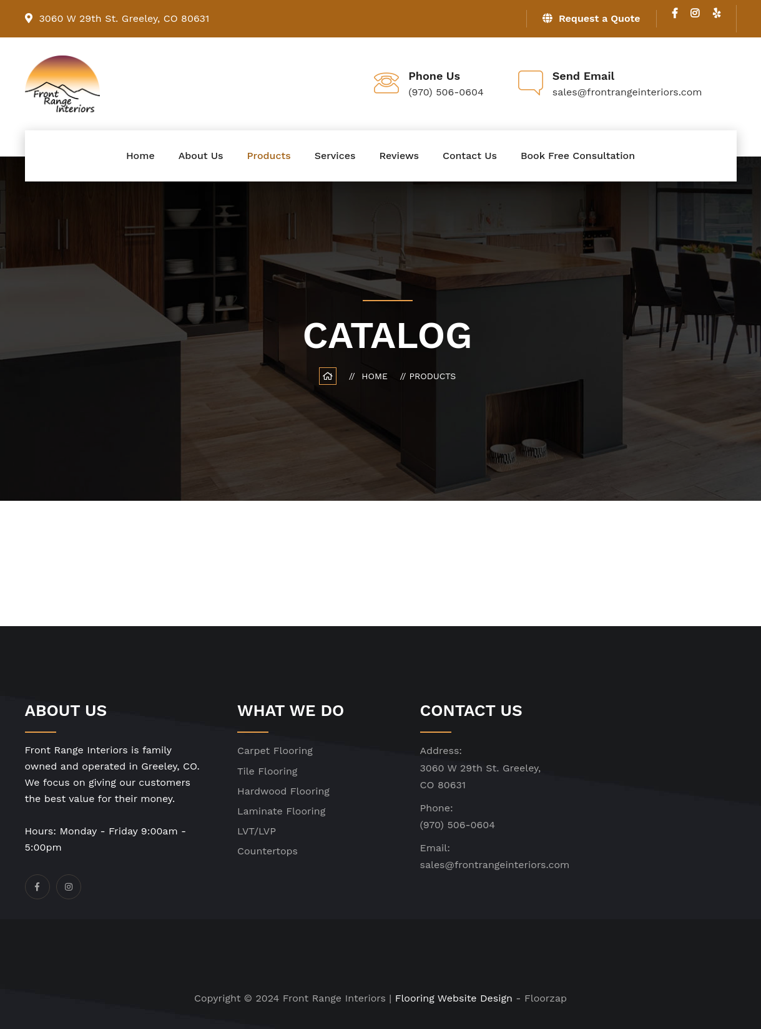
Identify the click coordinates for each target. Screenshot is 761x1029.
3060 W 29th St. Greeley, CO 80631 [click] (117, 18)
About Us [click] (201, 156)
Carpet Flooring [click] (275, 750)
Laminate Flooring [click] (281, 811)
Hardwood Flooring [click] (283, 791)
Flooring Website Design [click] (454, 998)
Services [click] (335, 156)
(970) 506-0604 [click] (457, 825)
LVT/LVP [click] (256, 831)
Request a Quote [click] (592, 18)
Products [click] (269, 156)
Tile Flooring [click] (267, 771)
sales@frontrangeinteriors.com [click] (495, 865)
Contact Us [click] (470, 156)
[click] (674, 13)
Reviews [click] (398, 156)
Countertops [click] (267, 851)
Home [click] (140, 156)
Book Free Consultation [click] (578, 156)
